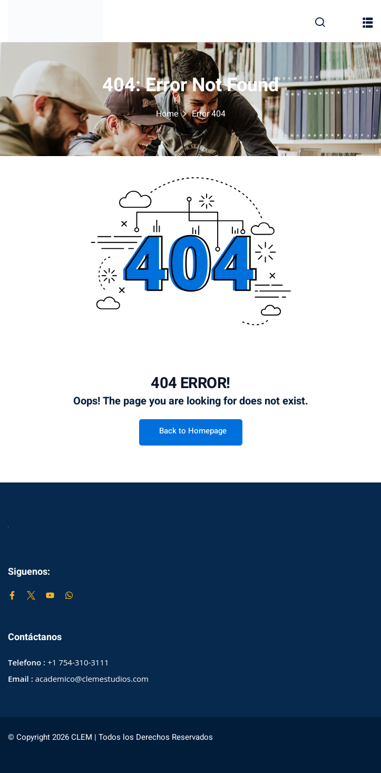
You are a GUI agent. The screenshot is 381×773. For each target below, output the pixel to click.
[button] (368, 22)
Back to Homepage (191, 431)
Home (167, 114)
